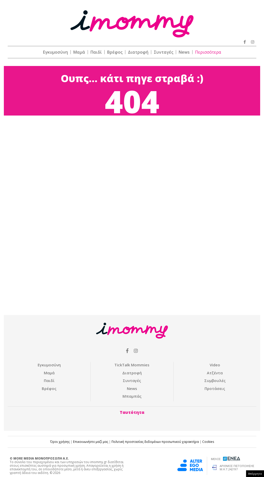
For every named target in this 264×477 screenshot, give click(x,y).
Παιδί (96, 52)
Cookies (208, 442)
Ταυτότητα (132, 412)
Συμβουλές (215, 380)
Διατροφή (138, 52)
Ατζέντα (215, 372)
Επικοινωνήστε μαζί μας (90, 442)
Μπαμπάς (132, 396)
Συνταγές (163, 52)
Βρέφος (115, 52)
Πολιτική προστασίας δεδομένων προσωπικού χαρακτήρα (155, 442)
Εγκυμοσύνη (55, 52)
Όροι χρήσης (60, 442)
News (184, 52)
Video (215, 364)
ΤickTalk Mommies (131, 364)
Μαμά (79, 52)
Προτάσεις (215, 388)
